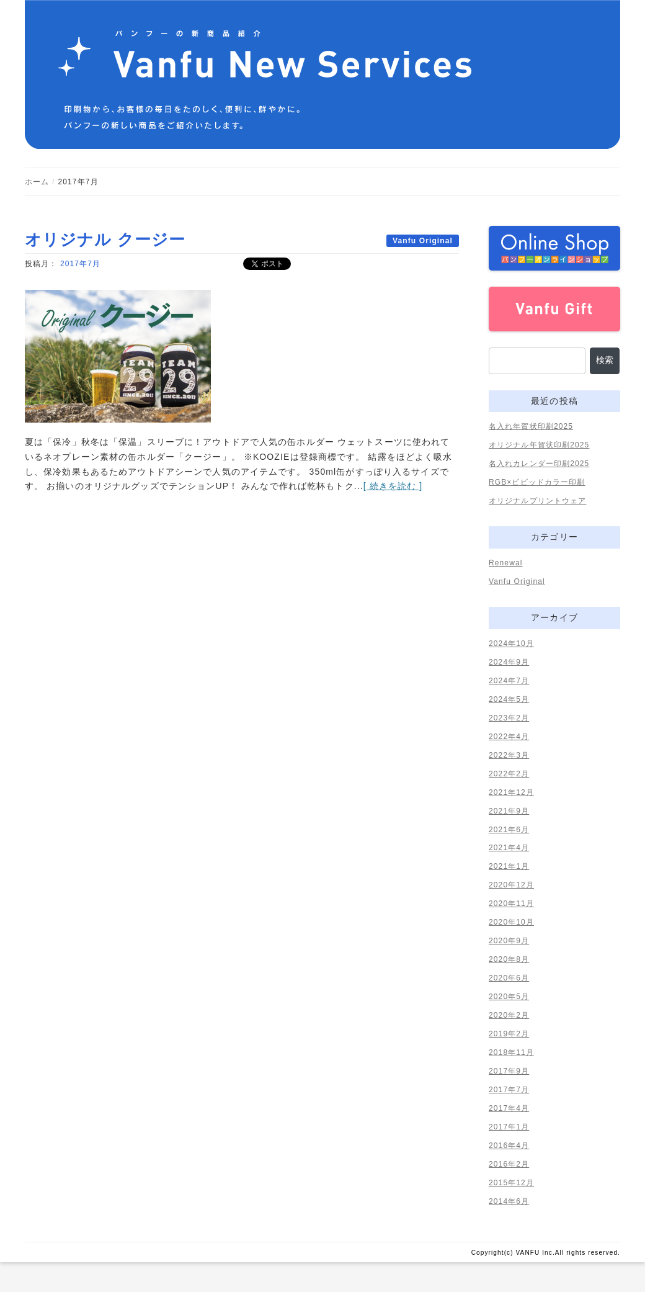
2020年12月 (511, 885)
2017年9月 (509, 1071)
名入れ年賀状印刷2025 (531, 426)
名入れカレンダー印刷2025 (539, 463)
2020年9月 (509, 940)
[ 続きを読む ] (393, 486)
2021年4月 (509, 847)
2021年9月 (509, 811)
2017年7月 (80, 263)
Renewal (506, 563)
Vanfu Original (423, 240)
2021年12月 (511, 792)
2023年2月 (509, 718)
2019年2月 (509, 1034)
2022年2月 (509, 773)
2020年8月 (509, 959)
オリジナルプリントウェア (537, 500)
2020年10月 (511, 922)
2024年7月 (509, 680)
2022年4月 (509, 736)
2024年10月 (511, 643)
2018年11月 (511, 1052)
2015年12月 (511, 1182)
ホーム (37, 181)
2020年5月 (509, 996)
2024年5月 (509, 699)
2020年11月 (511, 903)
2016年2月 (509, 1164)
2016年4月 (509, 1145)
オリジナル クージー (105, 239)
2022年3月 (509, 755)
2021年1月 (509, 866)
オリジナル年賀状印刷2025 (539, 445)
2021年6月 (509, 829)
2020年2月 (509, 1015)
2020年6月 (509, 978)
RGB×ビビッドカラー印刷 (537, 482)
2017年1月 (509, 1127)
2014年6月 (509, 1201)
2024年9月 (509, 662)
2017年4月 (509, 1108)
